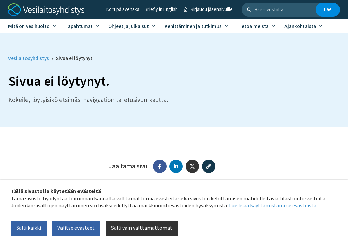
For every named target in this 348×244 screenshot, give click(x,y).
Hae (328, 9)
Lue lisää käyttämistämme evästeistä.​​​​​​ (273, 205)
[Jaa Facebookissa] (160, 166)
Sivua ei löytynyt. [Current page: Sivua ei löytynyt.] (74, 58)
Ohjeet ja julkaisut (128, 26)
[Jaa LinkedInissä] (176, 166)
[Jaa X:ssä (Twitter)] (192, 166)
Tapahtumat (79, 26)
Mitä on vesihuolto (29, 26)
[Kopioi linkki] (208, 166)
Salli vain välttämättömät (141, 228)
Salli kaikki (28, 228)
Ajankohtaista (300, 26)
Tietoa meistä (253, 26)
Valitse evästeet (76, 228)
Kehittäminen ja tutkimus (193, 26)
